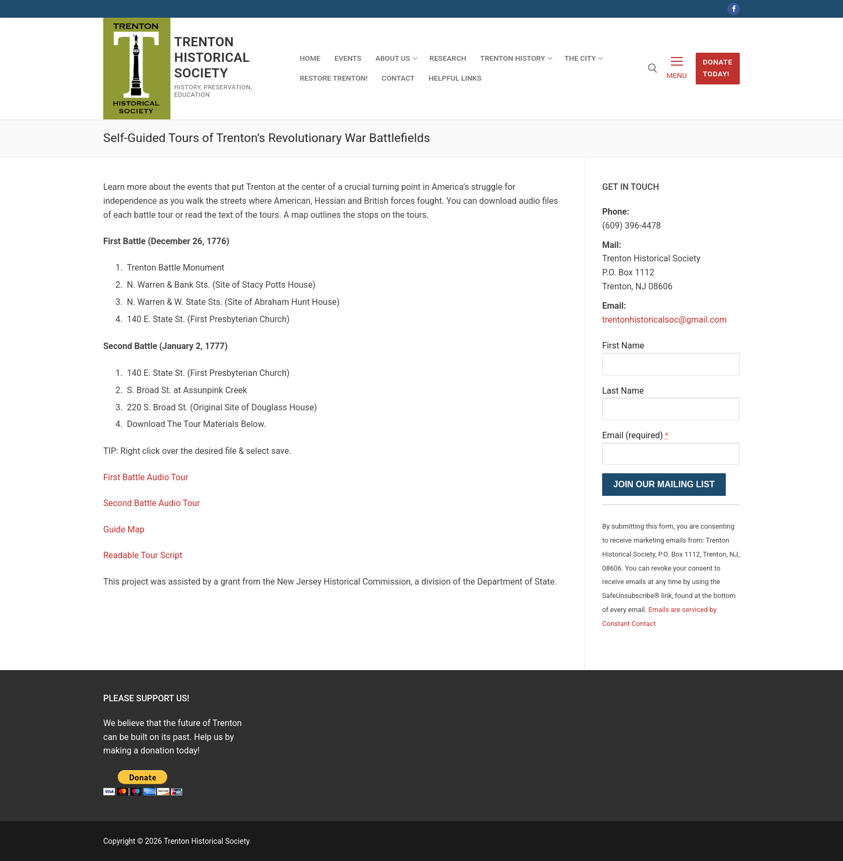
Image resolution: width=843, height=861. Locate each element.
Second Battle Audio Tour (151, 503)
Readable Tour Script (142, 555)
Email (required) (635, 435)
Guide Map (124, 529)
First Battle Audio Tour (145, 477)
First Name (623, 345)
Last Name (623, 391)
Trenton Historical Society (211, 57)
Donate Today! (717, 68)
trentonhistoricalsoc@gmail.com (664, 320)
